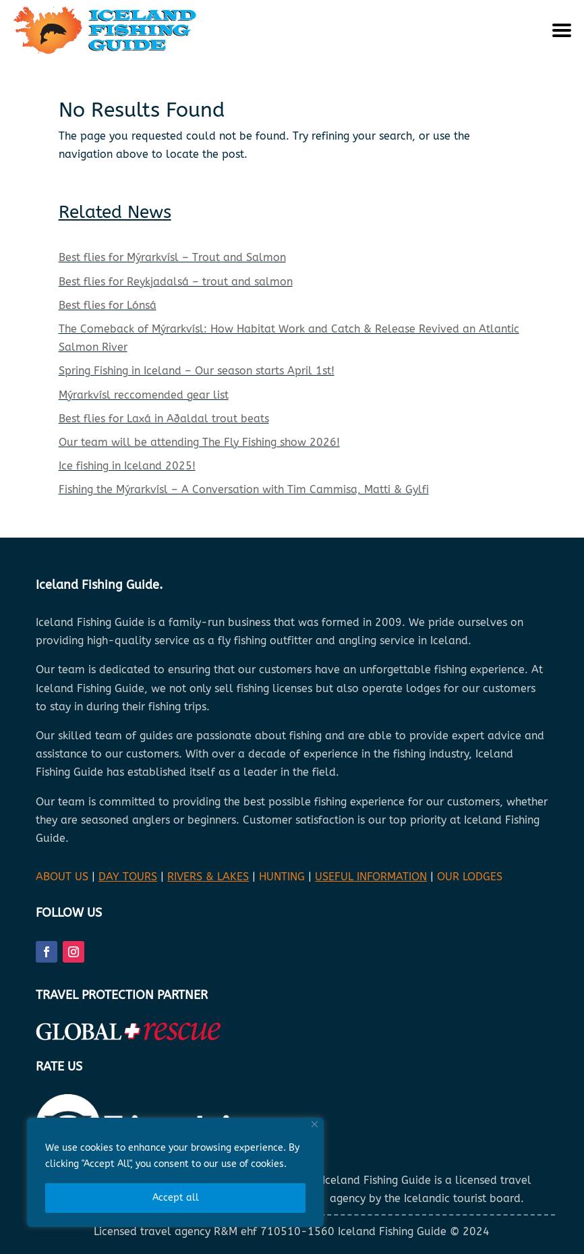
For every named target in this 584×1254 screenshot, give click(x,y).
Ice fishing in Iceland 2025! (127, 465)
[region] (175, 1172)
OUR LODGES (469, 876)
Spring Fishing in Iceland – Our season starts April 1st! (196, 370)
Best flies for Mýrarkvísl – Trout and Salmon (172, 257)
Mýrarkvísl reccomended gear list (144, 395)
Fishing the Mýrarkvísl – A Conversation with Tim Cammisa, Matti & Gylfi (244, 489)
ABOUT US (62, 876)
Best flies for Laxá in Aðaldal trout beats (164, 418)
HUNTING (282, 876)
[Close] (315, 1124)
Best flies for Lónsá (107, 305)
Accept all (175, 1197)
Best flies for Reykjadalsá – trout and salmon (176, 281)
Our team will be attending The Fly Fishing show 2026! (199, 442)
